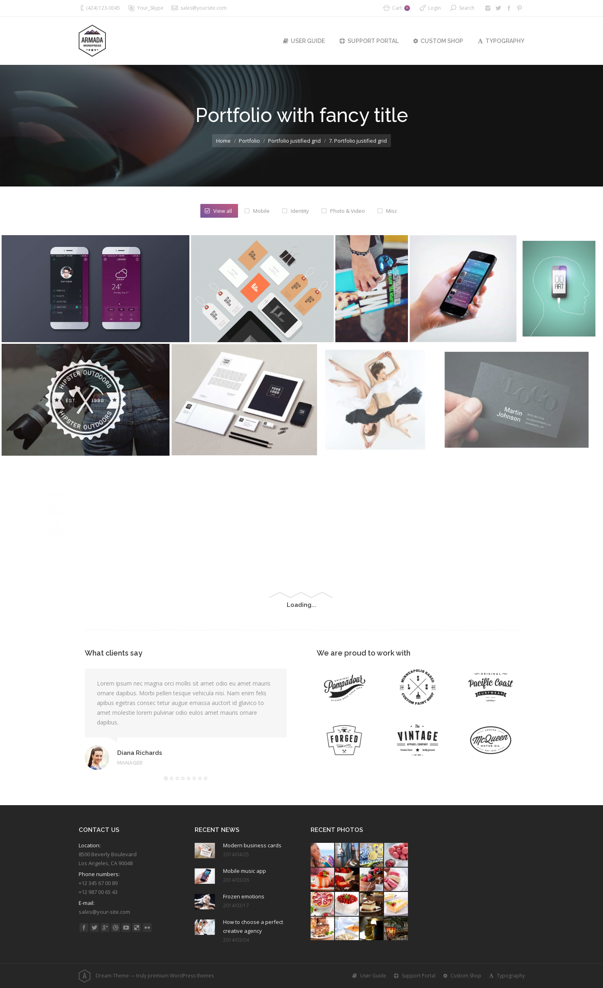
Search (466, 7)
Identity (300, 210)
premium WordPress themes (181, 975)
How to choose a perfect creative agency (253, 926)
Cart (401, 7)
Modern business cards (252, 845)
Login (434, 7)
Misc (391, 210)
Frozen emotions (243, 896)
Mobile (261, 210)
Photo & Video (347, 210)
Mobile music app (244, 870)
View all (222, 210)
